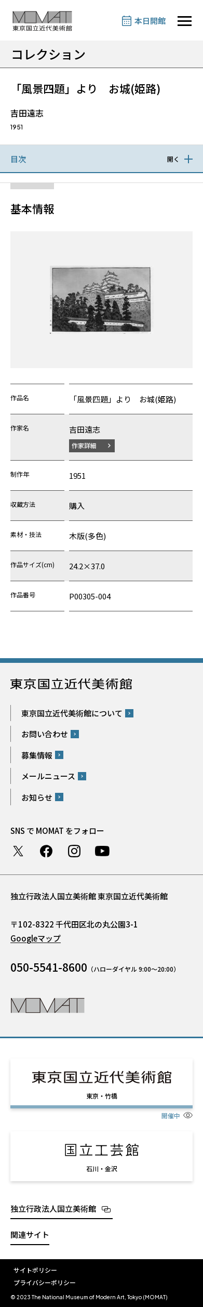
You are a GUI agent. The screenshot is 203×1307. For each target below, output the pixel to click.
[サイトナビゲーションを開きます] (185, 21)
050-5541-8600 (48, 967)
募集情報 (36, 755)
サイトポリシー (35, 1269)
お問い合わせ (44, 733)
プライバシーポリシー (44, 1282)
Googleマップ (35, 938)
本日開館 (150, 20)
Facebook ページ (46, 851)
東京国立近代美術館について (72, 713)
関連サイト (29, 1234)
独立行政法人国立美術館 (53, 1208)
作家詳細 (84, 445)
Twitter (18, 851)
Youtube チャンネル (102, 851)
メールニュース (48, 775)
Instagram (74, 851)
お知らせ (36, 797)
